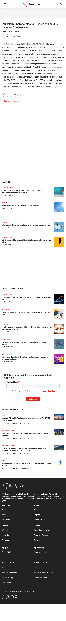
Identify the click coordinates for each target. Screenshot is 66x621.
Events (7, 101)
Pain (3, 460)
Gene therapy (8, 339)
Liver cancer (7, 188)
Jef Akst (4, 315)
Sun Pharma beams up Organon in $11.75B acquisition (21, 205)
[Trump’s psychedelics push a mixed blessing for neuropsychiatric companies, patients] (59, 359)
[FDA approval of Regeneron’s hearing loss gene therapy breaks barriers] (59, 344)
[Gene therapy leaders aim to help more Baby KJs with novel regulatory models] (59, 299)
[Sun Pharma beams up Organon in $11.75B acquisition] (59, 207)
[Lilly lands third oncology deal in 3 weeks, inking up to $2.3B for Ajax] (59, 227)
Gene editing (7, 237)
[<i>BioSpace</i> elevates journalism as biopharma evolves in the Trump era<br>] (59, 314)
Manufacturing (8, 430)
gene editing (7, 294)
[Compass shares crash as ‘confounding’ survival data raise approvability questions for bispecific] (59, 192)
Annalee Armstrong (7, 195)
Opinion (5, 324)
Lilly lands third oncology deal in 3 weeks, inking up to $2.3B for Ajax (26, 225)
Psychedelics (7, 354)
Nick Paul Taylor (24, 423)
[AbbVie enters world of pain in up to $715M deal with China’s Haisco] (59, 463)
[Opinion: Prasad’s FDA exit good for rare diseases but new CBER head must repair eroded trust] (59, 329)
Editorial (6, 309)
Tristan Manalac (6, 245)
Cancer (5, 415)
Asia (16, 101)
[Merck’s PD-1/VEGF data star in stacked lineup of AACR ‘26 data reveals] (59, 417)
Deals (4, 203)
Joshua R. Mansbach (8, 332)
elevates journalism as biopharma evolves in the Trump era (26, 312)
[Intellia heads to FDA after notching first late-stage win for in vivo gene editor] (59, 242)
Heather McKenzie (7, 302)
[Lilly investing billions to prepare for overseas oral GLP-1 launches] (59, 432)
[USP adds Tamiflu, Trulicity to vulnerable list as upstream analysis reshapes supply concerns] (59, 447)
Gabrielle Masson (7, 208)
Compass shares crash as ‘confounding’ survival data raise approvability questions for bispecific (22, 191)
